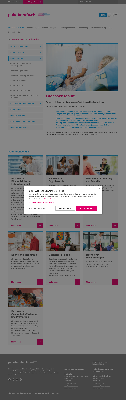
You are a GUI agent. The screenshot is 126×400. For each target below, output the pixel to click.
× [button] (99, 188)
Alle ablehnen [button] (65, 208)
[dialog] (63, 200)
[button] (63, 202)
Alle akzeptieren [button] (86, 208)
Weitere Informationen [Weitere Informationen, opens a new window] (51, 199)
